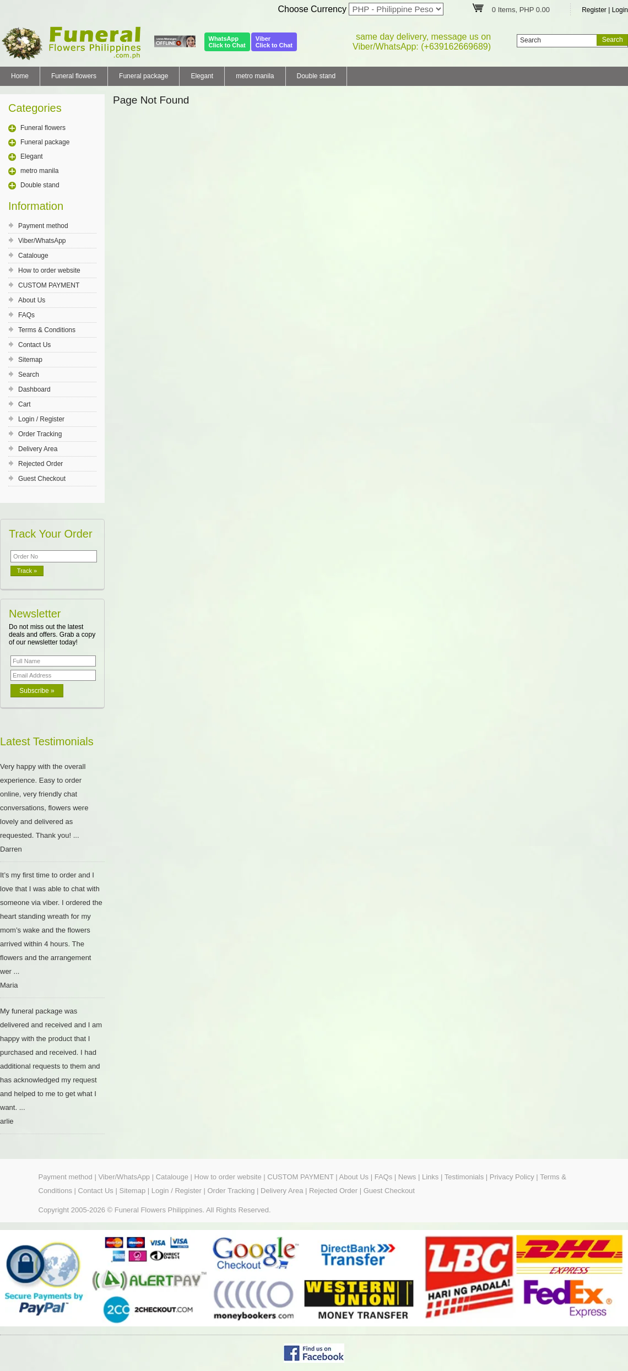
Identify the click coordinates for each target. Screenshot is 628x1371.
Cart (24, 404)
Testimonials (464, 1177)
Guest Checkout (42, 479)
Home (20, 76)
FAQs (26, 315)
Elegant (202, 76)
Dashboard (34, 389)
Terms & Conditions (46, 330)
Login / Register (41, 419)
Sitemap (30, 360)
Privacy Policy (512, 1177)
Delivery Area (37, 449)
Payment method (43, 226)
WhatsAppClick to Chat (227, 41)
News (407, 1177)
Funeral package (143, 76)
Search (28, 374)
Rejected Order (40, 464)
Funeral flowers (73, 76)
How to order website (49, 270)
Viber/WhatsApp (42, 241)
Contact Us (34, 345)
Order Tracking (40, 434)
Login (620, 10)
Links (430, 1177)
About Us (31, 300)
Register (594, 10)
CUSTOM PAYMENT (48, 285)
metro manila (255, 76)
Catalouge (33, 255)
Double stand (316, 76)
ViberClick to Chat (274, 41)
